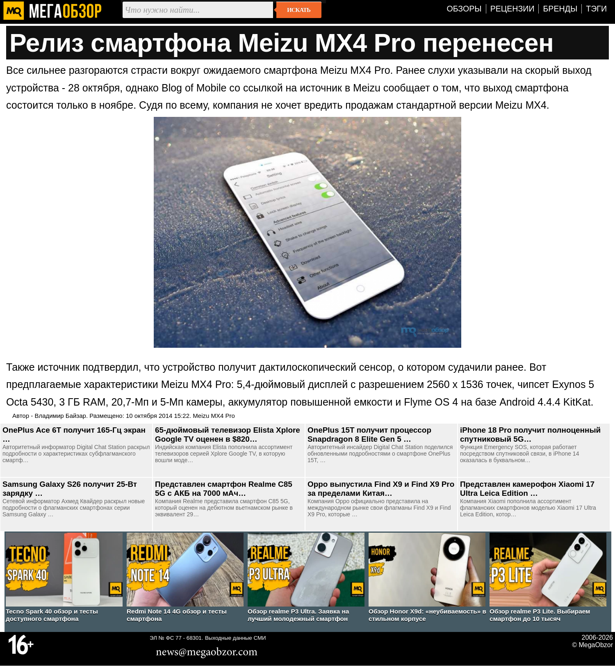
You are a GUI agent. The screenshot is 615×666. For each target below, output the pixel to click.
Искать (298, 10)
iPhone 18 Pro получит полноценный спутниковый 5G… (530, 434)
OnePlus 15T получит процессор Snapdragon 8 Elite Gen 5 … (369, 434)
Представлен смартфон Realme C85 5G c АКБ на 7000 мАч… (223, 488)
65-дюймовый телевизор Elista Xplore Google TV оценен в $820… (227, 434)
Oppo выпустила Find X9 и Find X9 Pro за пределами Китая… (381, 488)
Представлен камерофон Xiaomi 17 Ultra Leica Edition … (527, 488)
